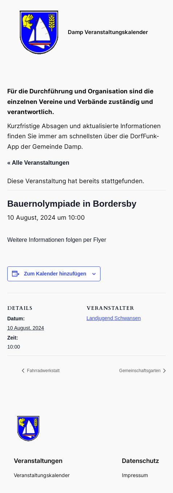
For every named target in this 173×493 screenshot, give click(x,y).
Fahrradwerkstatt (42, 370)
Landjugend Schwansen (114, 318)
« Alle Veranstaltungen (38, 163)
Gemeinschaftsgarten (140, 370)
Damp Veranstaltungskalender (108, 32)
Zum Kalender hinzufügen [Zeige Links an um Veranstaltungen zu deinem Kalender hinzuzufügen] (55, 274)
